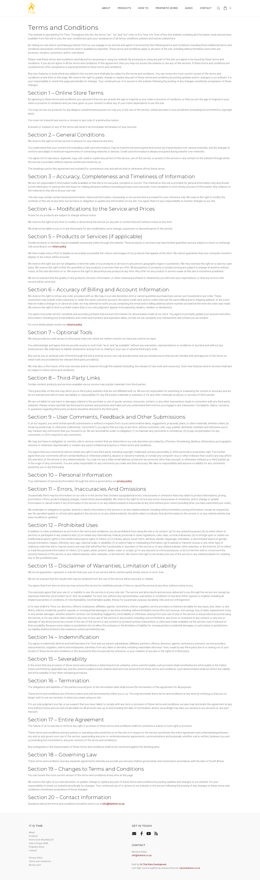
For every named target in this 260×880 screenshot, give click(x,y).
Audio (189, 8)
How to (143, 8)
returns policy (74, 324)
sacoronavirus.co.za (189, 868)
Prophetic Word (167, 8)
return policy (59, 246)
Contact (206, 8)
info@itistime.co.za (113, 803)
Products (124, 8)
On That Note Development (153, 864)
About (106, 8)
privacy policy (124, 481)
